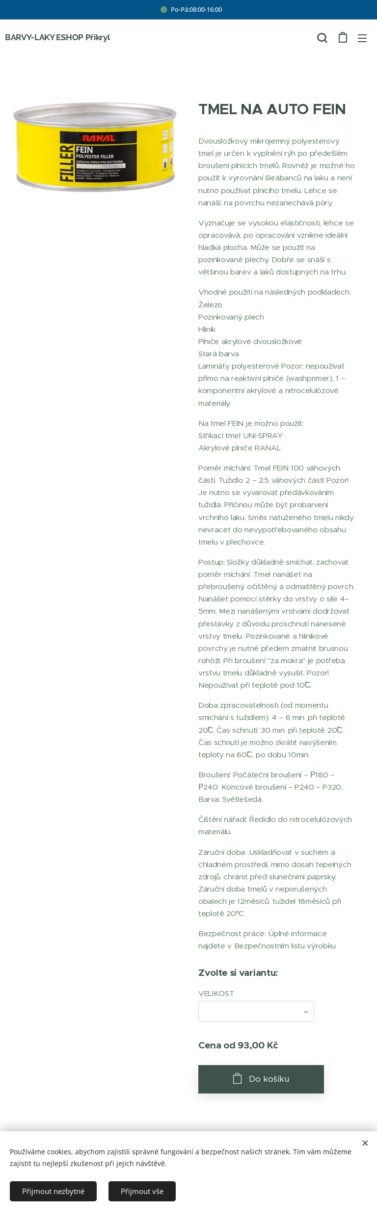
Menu (362, 38)
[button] (322, 37)
